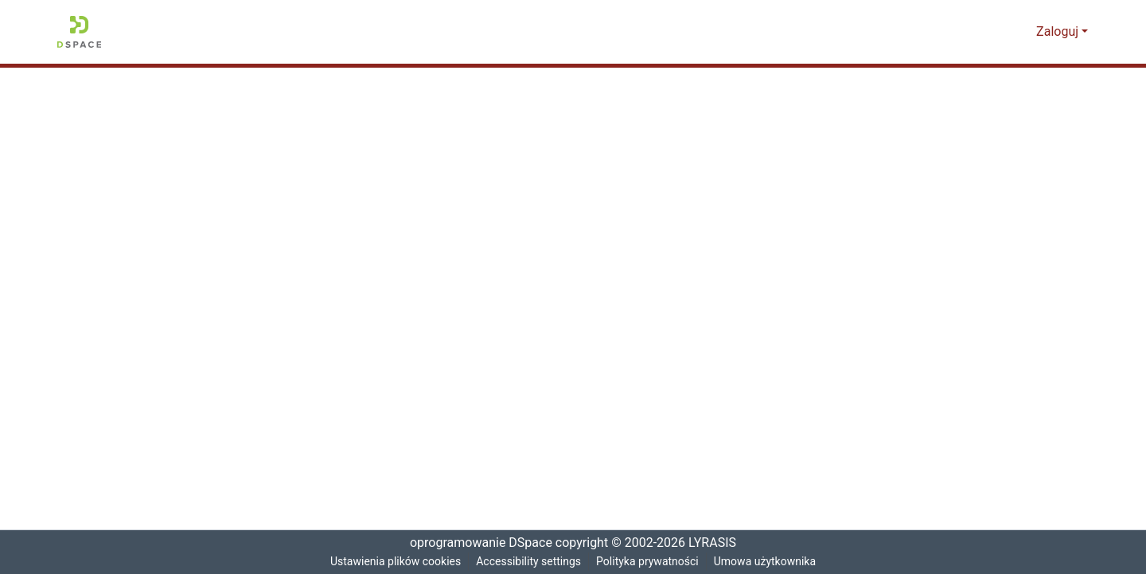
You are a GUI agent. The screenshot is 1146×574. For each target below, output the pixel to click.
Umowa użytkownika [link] (769, 561)
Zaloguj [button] (1060, 32)
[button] (79, 32)
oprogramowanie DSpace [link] (476, 543)
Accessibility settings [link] (528, 561)
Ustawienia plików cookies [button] (392, 561)
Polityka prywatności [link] (649, 561)
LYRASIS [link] (715, 543)
